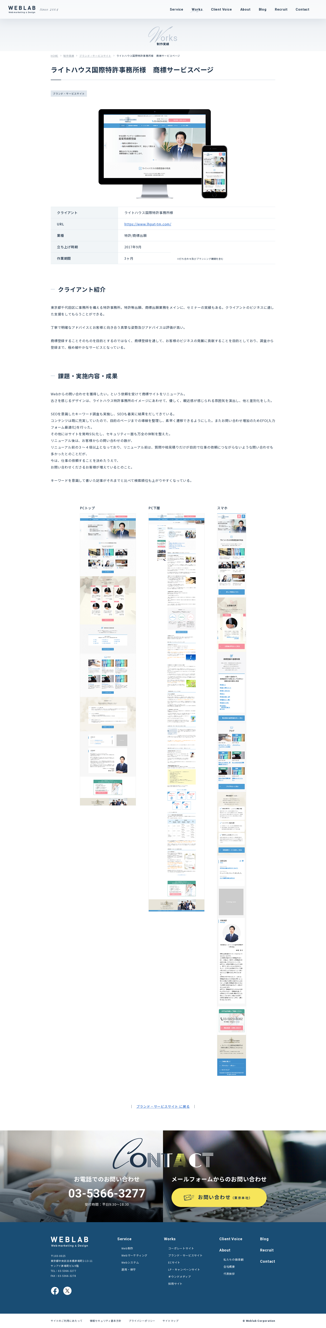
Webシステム (130, 1262)
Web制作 (127, 1248)
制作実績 (68, 55)
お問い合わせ (225, 1197)
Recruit (267, 1250)
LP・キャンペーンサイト (184, 1269)
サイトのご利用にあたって (67, 1320)
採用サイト (175, 1284)
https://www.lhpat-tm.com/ (147, 223)
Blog (264, 1239)
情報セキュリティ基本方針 (106, 1320)
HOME (54, 55)
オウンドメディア (179, 1277)
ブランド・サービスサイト (95, 55)
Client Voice (230, 1239)
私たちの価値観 (234, 1259)
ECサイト (174, 1262)
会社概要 (229, 1267)
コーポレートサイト (181, 1248)
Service (124, 1239)
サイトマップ (171, 1320)
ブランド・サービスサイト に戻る (163, 1106)
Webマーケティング (134, 1255)
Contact (267, 1261)
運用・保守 (128, 1269)
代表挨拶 (229, 1274)
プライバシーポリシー (142, 1320)
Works (170, 1239)
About (225, 1250)
